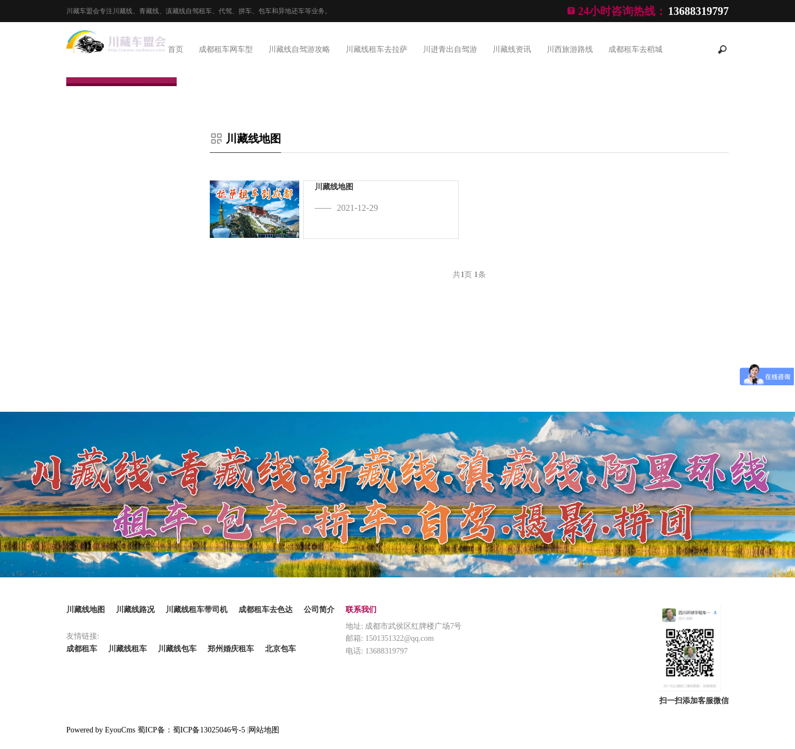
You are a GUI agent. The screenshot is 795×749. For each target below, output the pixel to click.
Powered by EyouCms (100, 730)
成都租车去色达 (266, 609)
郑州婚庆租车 (231, 649)
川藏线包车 (177, 649)
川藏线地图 (253, 138)
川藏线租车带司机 (196, 609)
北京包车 (280, 649)
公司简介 (319, 609)
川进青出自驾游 (450, 49)
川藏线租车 (127, 649)
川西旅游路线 (570, 49)
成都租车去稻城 (635, 49)
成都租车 (81, 649)
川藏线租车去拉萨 (376, 49)
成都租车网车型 (226, 49)
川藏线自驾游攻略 (299, 49)
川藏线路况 (135, 609)
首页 (175, 49)
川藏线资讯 (511, 49)
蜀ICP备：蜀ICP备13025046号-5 (191, 730)
